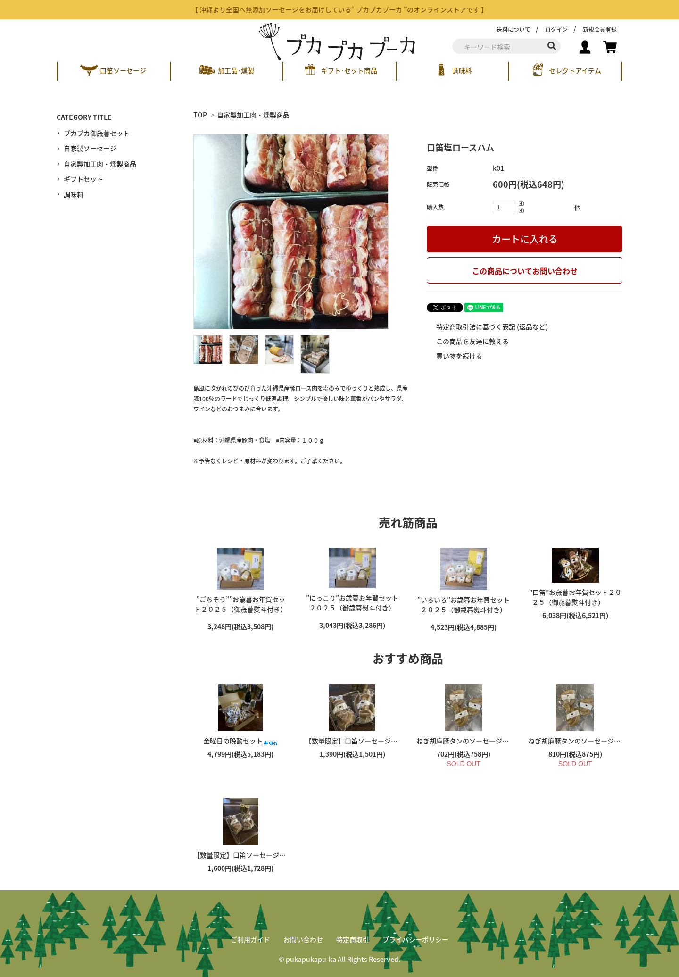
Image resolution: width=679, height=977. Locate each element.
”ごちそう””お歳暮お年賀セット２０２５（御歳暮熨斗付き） (240, 606)
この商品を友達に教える (472, 341)
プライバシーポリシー (415, 939)
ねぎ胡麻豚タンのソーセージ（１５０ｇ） (598, 740)
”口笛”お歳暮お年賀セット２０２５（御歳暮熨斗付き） (575, 597)
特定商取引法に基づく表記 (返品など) (491, 326)
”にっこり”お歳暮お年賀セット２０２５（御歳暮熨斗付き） (352, 605)
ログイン (556, 29)
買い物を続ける (458, 355)
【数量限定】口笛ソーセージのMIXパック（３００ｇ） (282, 855)
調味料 (462, 70)
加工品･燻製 (236, 70)
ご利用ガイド (250, 939)
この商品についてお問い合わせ (525, 270)
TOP (200, 114)
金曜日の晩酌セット (240, 740)
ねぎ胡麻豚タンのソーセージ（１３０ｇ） (486, 740)
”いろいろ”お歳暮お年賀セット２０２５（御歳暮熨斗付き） (463, 606)
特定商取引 (352, 939)
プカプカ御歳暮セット (97, 133)
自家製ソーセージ (90, 148)
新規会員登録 (600, 29)
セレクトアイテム (575, 70)
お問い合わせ (303, 939)
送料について (513, 29)
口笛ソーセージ (123, 70)
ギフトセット (83, 179)
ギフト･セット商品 (349, 70)
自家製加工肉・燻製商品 (253, 114)
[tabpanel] (300, 231)
